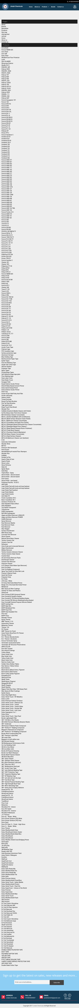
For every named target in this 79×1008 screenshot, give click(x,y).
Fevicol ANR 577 (7, 160)
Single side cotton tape (9, 364)
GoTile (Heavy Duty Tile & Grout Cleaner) (14, 413)
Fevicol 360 (5, 220)
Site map (4, 32)
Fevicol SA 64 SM (7, 279)
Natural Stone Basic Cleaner (10, 538)
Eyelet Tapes (5, 361)
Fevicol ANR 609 (7, 206)
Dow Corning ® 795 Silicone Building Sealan (15, 598)
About (3, 24)
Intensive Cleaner (7, 563)
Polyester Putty (6, 577)
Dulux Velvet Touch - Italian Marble (12, 882)
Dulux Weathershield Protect (10, 884)
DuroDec (4, 857)
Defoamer (5, 544)
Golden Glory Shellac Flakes (10, 664)
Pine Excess (5, 449)
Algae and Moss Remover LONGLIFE (13, 515)
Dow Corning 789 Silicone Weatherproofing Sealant (17, 600)
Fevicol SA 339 (6, 307)
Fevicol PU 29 (6, 125)
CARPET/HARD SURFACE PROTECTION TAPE (16, 961)
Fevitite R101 (6, 138)
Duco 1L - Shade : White (9, 826)
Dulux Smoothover (7, 838)
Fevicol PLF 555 (7, 250)
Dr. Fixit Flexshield (7, 944)
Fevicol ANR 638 (7, 202)
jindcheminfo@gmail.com (52, 996)
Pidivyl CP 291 (6, 326)
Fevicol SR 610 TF (7, 235)
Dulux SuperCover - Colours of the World (14, 888)
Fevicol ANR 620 (7, 204)
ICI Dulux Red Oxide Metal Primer (12, 583)
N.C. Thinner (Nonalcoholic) (10, 637)
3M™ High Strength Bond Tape (11, 784)
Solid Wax (5, 471)
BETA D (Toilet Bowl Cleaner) (11, 430)
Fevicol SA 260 (6, 310)
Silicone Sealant (7, 366)
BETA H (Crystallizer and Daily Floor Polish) (15, 422)
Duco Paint (5, 822)
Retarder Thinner (7, 617)
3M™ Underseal (6, 724)
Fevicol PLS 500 (7, 252)
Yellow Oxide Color (7, 658)
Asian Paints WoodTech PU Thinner (13, 633)
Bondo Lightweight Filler (9, 718)
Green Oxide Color (7, 654)
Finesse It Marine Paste (9, 573)
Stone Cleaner (6, 536)
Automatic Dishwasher (9, 442)
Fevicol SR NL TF (7, 233)
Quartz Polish (6, 461)
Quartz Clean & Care (8, 459)
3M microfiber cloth (8, 749)
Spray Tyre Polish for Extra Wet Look (13, 571)
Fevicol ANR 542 (7, 166)
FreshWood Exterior (8, 791)
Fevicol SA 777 (6, 308)
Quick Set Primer (7, 575)
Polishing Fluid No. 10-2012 (10, 482)
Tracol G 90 (5, 291)
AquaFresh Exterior (7, 863)
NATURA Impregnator (8, 513)
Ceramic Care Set (7, 542)
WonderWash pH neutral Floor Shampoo (14, 451)
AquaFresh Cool (7, 861)
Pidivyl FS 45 (6, 343)
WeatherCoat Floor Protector (11, 57)
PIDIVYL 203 (5, 81)
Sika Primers (6, 899)
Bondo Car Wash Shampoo (10, 753)
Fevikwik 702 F (6, 142)
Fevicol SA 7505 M (7, 297)
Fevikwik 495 (6, 152)
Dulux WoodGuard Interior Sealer (12, 832)
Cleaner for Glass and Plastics (11, 590)
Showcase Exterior (7, 63)
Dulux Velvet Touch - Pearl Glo (11, 886)
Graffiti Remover (7, 519)
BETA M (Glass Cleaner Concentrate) (13, 415)
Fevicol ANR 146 (7, 183)
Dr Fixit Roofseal (7, 938)
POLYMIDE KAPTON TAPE (10, 954)
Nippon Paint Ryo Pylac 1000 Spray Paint (14, 689)
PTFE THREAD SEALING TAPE (11, 959)
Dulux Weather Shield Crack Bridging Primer (15, 840)
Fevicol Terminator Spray (9, 641)
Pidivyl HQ (5, 283)
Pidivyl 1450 (5, 281)
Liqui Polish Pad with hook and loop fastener (15, 486)
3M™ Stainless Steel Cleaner (10, 760)
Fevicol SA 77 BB (7, 299)
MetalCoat (5, 587)
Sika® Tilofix (5, 679)
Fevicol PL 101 (6, 129)
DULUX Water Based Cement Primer (13, 386)
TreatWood (5, 801)
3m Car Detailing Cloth (9, 745)
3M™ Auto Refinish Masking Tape (12, 770)
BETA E (4, 446)
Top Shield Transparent (9, 507)
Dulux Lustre (5, 699)
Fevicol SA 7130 (7, 301)
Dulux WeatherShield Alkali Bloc (11, 834)
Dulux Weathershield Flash (10, 898)
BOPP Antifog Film (7, 604)
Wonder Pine (6, 409)
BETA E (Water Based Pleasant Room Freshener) (17, 428)
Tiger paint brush (7, 405)
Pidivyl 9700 (5, 278)
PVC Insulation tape (8, 351)
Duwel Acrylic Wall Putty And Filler (12, 393)
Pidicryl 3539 (6, 69)
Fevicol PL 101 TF (7, 243)
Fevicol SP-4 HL (6, 111)
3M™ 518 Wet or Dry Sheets (10, 720)
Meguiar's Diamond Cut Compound (12, 729)
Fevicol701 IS (6, 115)
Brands (53, 7)
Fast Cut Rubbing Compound (11, 569)
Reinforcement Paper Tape (10, 359)
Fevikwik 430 (6, 154)
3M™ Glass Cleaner (7, 758)
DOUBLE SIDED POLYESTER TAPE (12, 950)
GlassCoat (5, 592)
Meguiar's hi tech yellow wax (10, 739)
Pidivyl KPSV (6, 268)
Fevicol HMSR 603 (7, 274)
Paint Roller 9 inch (7, 380)
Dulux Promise (6, 890)
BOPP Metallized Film (8, 608)
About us (37, 7)
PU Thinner (5, 629)
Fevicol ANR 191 (7, 216)
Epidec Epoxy (6, 693)
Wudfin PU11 (6, 65)
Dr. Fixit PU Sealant (7, 946)
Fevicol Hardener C (7, 135)
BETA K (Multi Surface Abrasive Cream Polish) (16, 419)
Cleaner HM (5, 287)
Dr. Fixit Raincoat (7, 948)
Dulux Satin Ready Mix (8, 869)
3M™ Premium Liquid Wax (10, 735)
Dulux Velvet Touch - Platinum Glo (12, 702)
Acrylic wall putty (7, 395)
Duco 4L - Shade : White (9, 816)
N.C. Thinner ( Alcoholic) (9, 639)
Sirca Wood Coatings (8, 650)
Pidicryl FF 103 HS (7, 316)
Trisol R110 (5, 225)
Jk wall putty (5, 845)
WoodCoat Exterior (7, 793)
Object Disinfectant (8, 548)
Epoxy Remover (6, 521)
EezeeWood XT (6, 675)
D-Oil (3, 440)
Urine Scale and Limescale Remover (13, 546)
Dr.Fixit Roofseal (7, 923)
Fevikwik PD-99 (6, 140)
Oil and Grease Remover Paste (11, 558)
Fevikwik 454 (6, 146)
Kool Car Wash (6, 567)
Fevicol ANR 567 (7, 162)
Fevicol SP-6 (5, 108)
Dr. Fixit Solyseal (7, 926)
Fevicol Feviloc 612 (7, 212)
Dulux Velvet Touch (7, 896)
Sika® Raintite (6, 687)
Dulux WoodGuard (7, 836)
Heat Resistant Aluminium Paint (12, 853)
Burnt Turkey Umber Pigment (11, 673)
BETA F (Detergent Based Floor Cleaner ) (14, 426)
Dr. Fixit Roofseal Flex (8, 911)
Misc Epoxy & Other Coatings (11, 588)
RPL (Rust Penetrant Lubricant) (11, 762)
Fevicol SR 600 (6, 229)
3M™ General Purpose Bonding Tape (13, 782)
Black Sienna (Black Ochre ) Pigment (13, 670)
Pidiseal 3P (5, 131)
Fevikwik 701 (6, 150)
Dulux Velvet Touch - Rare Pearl (11, 716)
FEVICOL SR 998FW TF (9, 231)
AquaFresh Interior (7, 865)
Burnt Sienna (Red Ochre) (9, 672)
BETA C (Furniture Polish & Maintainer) (14, 432)
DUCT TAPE (5, 952)
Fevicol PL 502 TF (7, 241)
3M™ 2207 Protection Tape (10, 772)
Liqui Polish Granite (8, 494)
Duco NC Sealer (6, 809)
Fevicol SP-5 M (6, 109)
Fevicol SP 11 (6, 113)
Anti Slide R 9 (6, 496)
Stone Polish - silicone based (11, 475)
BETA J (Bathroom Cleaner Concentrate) (14, 420)
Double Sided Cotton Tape (10, 965)
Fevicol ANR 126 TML (8, 208)
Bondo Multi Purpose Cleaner (11, 755)
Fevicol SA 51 (6, 322)
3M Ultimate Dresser (8, 741)
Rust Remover (6, 527)
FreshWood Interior (8, 797)
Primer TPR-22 (6, 258)
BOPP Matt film (6, 606)
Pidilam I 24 (5, 330)
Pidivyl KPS (5, 270)
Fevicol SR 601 (6, 123)
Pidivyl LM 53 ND (7, 328)
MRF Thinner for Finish (9, 631)
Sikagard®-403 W (7, 683)
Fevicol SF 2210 (6, 320)
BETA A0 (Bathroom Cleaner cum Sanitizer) (15, 438)
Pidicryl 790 (5, 84)
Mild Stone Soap (7, 532)
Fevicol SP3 (5, 106)
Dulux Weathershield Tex (9, 870)
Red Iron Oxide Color (8, 662)
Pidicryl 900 (5, 79)
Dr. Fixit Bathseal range (9, 921)
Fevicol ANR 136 (7, 191)
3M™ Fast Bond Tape (8, 780)
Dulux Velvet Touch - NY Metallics (12, 697)
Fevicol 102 (5, 102)
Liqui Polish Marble (8, 492)
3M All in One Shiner (8, 747)
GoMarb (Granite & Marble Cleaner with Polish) (16, 411)
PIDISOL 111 (5, 94)
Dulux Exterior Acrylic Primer (10, 390)
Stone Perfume (6, 465)
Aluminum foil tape (7, 355)
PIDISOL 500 (5, 96)
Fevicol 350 (5, 222)
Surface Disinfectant (8, 531)
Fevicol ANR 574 (7, 214)
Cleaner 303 (5, 264)
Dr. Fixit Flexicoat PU (8, 932)
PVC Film (4, 614)
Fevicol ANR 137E (7, 187)
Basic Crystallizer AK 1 (9, 500)
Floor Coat (5, 803)
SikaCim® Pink (6, 677)
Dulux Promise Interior (8, 878)
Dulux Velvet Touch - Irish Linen (11, 710)
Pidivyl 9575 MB (7, 341)
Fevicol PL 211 (6, 245)
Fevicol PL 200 (6, 249)
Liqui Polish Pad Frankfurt (10, 490)
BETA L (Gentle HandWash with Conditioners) (16, 417)
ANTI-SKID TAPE (7, 963)
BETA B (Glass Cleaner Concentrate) (13, 434)
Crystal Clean (6, 556)
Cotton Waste (6, 652)
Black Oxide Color (7, 660)
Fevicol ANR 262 (7, 177)
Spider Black (5, 469)
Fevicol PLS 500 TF (7, 239)
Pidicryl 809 (5, 77)
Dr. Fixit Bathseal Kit (8, 936)
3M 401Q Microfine (8, 757)
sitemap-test (5, 34)
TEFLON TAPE (6, 955)
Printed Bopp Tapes (8, 372)
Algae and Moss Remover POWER (12, 517)
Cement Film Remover (8, 561)
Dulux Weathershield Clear (10, 830)
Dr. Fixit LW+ (5, 917)
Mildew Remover (7, 550)
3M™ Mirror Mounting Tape (10, 785)
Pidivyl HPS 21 (6, 272)
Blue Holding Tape (7, 357)
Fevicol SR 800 (6, 227)
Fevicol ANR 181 (7, 218)
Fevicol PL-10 (6, 127)
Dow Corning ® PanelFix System (12, 596)
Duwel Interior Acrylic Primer (10, 384)
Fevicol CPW (5, 335)
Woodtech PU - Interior (9, 807)
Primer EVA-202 (6, 256)
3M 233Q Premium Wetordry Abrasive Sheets (16, 722)
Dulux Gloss (5, 714)
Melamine (5, 805)
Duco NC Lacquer (7, 648)
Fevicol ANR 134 (7, 193)
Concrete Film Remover (9, 534)
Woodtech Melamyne (8, 813)
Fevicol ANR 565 (7, 164)
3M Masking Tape (7, 849)
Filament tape (6, 349)
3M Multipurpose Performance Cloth (13, 743)
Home (31, 7)
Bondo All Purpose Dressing (10, 751)
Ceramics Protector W (8, 502)
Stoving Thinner (6, 635)
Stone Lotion (6, 463)
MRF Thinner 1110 (7, 621)
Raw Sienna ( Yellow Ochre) (10, 666)
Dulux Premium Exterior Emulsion (12, 701)
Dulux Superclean (7, 892)
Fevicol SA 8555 (7, 303)
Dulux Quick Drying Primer (10, 388)
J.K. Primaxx (5, 814)
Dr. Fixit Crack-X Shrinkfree (10, 903)
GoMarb (4, 455)
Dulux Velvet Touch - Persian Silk (12, 708)
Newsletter (5, 28)
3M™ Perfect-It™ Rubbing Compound (13, 728)
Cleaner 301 (5, 262)
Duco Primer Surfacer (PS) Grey (11, 820)
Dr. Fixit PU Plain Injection (10, 907)
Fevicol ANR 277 (7, 173)
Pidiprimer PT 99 (7, 266)
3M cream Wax (6, 737)
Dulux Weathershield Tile (9, 874)
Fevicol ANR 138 (7, 185)
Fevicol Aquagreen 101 (9, 100)
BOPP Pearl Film (7, 610)
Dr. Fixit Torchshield (8, 940)
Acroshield (5, 48)
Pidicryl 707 (5, 75)
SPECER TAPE (6, 957)
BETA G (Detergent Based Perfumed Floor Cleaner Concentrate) (21, 424)
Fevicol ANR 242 (7, 181)
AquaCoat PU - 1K (7, 795)
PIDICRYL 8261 (6, 90)
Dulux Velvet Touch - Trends (10, 704)
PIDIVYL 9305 (6, 73)
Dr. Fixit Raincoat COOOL (9, 913)
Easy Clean (5, 55)
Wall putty (5, 847)
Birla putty (5, 843)
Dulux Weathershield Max (9, 894)
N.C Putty (4, 579)
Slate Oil (4, 467)
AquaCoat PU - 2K (7, 789)
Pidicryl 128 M (6, 82)
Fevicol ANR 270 (7, 175)
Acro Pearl (5, 52)
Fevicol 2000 (6, 337)
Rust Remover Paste (8, 525)
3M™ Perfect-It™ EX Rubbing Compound (14, 731)
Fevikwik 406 (6, 158)
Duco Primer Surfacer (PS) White (12, 818)
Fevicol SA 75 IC (7, 345)
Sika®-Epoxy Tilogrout (8, 681)
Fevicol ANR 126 (7, 210)
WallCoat (4, 859)
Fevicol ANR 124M (7, 194)
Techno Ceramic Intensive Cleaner (12, 552)
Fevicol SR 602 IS (7, 121)
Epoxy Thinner (6, 619)
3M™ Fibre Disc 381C (8, 764)
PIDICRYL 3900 (6, 71)
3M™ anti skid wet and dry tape (11, 778)
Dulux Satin (5, 876)
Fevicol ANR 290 (7, 171)
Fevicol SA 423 (6, 314)
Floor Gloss (5, 478)
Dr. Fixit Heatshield (7, 930)
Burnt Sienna (6, 668)
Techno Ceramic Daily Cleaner (11, 554)
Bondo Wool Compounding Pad (11, 733)
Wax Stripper (6, 529)
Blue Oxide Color (7, 656)
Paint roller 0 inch (7, 378)
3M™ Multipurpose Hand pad (11, 766)
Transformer (5, 509)
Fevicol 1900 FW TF (8, 237)
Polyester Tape (6, 368)
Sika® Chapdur (6, 685)
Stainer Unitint (6, 397)
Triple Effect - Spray (8, 473)
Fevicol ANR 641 (7, 200)
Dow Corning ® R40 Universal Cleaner (13, 594)
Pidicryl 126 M (6, 88)
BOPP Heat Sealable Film (9, 612)
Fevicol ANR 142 (7, 169)
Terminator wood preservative (11, 643)
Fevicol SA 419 (6, 312)
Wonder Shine (6, 444)
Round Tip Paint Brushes (9, 401)
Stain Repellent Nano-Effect (10, 504)
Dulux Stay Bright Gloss (9, 695)
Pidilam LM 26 (6, 332)
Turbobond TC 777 (7, 334)
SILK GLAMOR (6, 61)
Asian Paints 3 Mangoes (9, 855)
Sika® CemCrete (7, 925)
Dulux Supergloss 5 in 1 (9, 712)
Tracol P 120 (5, 289)
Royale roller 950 (7, 851)
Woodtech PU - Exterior (9, 811)
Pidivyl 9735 (5, 276)
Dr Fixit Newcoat (7, 909)
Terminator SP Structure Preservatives (13, 645)
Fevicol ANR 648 (7, 198)
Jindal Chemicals (38, 1006)
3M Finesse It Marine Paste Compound (14, 726)
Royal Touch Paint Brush (9, 407)
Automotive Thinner (8, 623)
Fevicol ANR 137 (7, 189)
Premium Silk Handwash (9, 447)
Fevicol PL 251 (6, 247)
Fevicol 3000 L (6, 293)
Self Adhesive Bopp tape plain (11, 374)
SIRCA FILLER (6, 646)
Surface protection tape (9, 353)
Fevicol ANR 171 (7, 167)
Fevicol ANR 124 (7, 196)
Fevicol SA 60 (6, 305)
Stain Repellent (6, 505)
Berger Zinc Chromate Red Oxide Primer (14, 585)
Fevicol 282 (5, 339)
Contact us (60, 7)
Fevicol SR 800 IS (7, 119)
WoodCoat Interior (7, 799)
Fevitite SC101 (6, 137)
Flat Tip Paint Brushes (8, 403)
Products (45, 7)
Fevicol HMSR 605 (7, 50)
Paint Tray (5, 391)
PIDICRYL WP (6, 67)
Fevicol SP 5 (5, 285)
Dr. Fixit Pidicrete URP (8, 905)
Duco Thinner (6, 828)
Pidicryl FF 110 (6, 318)
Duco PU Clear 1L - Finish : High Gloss (13, 824)
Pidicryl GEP (5, 98)
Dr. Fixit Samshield (7, 942)
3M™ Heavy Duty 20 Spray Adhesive (13, 787)
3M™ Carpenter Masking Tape (11, 774)
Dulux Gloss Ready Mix (9, 872)
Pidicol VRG (5, 295)
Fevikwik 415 (6, 156)
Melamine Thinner (7, 625)
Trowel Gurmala (6, 399)
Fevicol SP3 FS (6, 104)
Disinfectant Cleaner (8, 560)
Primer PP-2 (5, 133)
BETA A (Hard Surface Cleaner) (11, 436)
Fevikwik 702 (6, 148)
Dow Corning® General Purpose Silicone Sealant (17, 602)
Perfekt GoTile (6, 457)
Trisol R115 (5, 223)
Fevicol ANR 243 (7, 179)
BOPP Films (5, 616)
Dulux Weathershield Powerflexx (12, 880)
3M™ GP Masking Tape (9, 776)
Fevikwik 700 (6, 144)
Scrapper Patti (6, 382)
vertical (4, 36)
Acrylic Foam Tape (7, 347)
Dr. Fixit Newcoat (7, 928)
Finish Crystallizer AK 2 (9, 498)
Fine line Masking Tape (9, 363)
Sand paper (5, 842)
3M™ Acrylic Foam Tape (9, 768)
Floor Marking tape (7, 376)
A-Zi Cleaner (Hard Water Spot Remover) (14, 565)
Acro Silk (4, 53)
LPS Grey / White (7, 581)
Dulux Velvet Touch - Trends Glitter (12, 706)
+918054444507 (73, 1)
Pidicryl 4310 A (6, 86)
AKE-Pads (5, 484)
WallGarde (5, 867)
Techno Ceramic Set (8, 540)
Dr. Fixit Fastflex (7, 934)
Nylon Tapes (5, 370)
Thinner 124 (5, 627)
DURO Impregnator (7, 511)
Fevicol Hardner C (7, 260)
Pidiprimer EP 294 (7, 254)
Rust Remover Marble (8, 523)
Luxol (3, 59)
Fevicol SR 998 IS (7, 117)
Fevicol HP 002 (6, 324)
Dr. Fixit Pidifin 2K (7, 915)
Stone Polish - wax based (9, 480)
